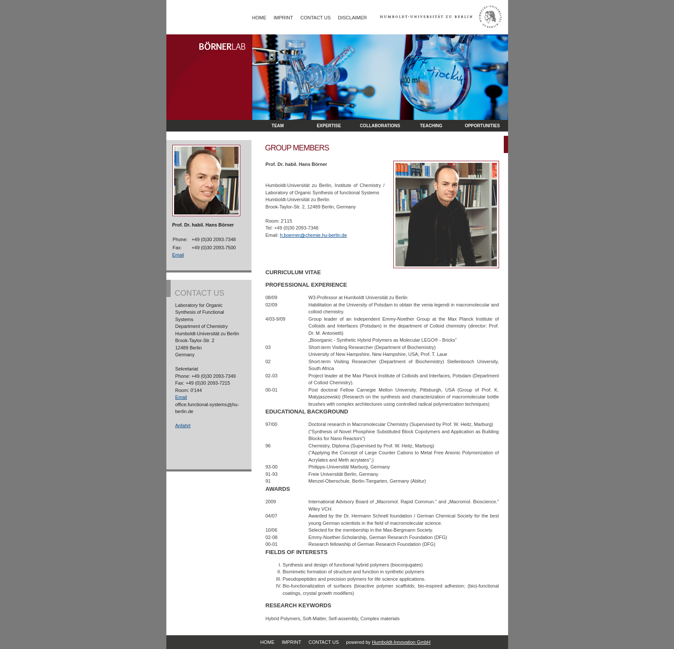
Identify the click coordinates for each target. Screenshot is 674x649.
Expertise (329, 125)
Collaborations (380, 125)
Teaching (431, 125)
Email (178, 254)
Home (259, 17)
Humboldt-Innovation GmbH (401, 642)
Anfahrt (182, 425)
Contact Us (315, 17)
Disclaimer (352, 17)
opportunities (482, 125)
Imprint (283, 17)
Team (278, 125)
